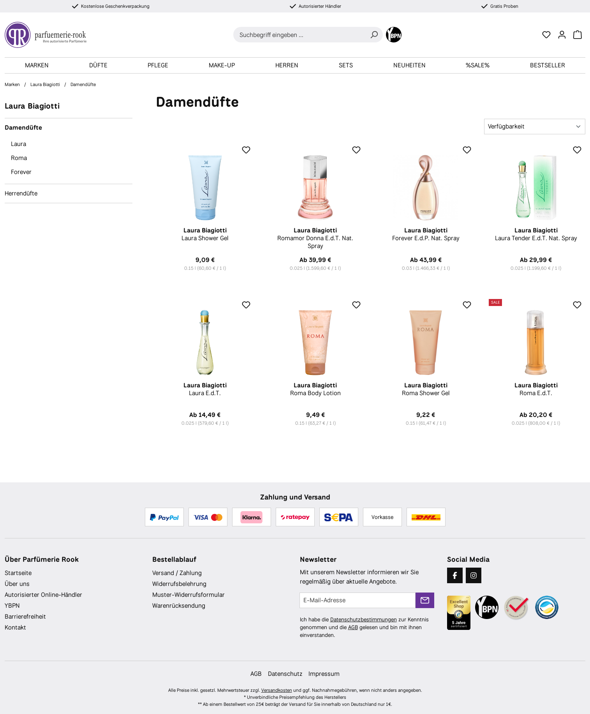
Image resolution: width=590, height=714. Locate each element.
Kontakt (15, 627)
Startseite (18, 573)
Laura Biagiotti (32, 105)
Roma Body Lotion (315, 389)
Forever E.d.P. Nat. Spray (425, 234)
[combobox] (299, 34)
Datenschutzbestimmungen (363, 619)
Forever (21, 172)
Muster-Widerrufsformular (188, 595)
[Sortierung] (534, 126)
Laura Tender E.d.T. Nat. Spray (536, 234)
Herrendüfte (21, 193)
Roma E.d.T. (536, 389)
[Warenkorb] (577, 34)
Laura (18, 144)
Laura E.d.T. (205, 389)
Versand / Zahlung (177, 573)
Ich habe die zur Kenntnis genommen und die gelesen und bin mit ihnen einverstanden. (364, 627)
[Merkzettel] (546, 34)
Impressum (324, 674)
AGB (353, 627)
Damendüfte (23, 127)
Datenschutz (285, 674)
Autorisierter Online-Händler (43, 595)
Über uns (17, 584)
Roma (19, 158)
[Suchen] (374, 34)
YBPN (12, 605)
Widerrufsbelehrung (179, 584)
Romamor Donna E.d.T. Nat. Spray (315, 238)
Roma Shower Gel (425, 389)
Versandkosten (276, 690)
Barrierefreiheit (25, 616)
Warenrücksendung (178, 605)
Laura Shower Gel (205, 234)
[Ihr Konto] (562, 34)
